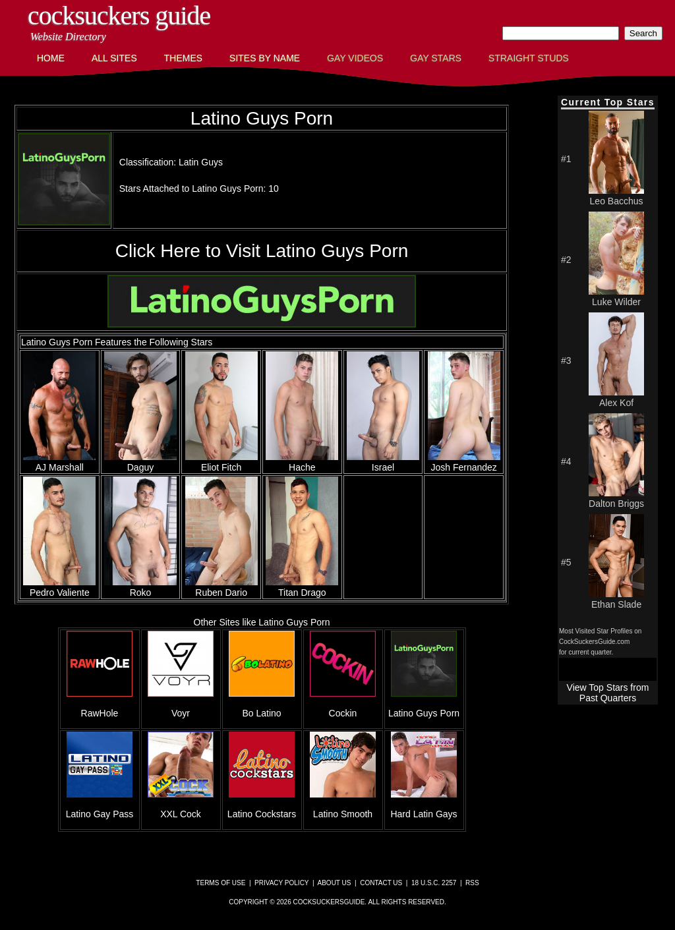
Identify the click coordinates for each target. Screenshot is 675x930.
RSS (472, 882)
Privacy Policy (281, 882)
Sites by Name (264, 58)
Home (51, 58)
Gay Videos (355, 58)
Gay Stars (435, 58)
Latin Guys (201, 162)
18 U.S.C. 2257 (433, 882)
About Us (334, 882)
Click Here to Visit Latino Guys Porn (262, 251)
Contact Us (381, 882)
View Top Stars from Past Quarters (608, 692)
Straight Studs (528, 58)
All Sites (114, 58)
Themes (183, 58)
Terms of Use (220, 882)
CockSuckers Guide (119, 15)
